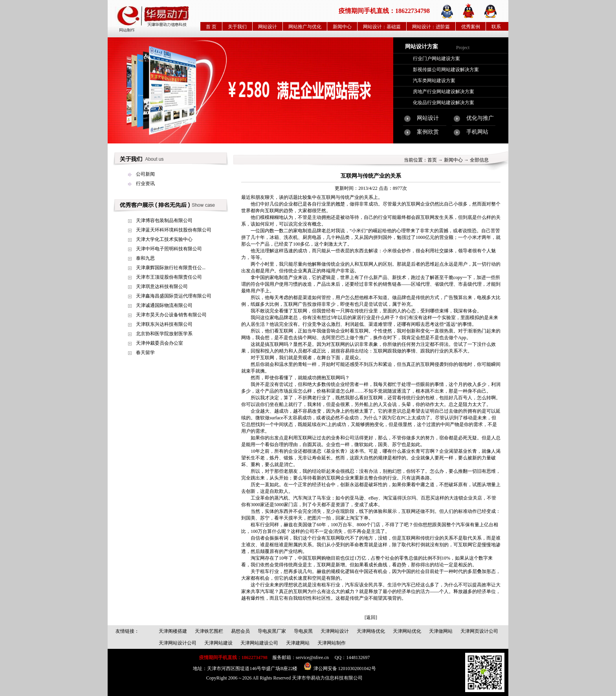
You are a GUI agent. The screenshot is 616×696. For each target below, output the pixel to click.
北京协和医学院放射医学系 (164, 333)
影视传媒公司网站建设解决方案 (446, 69)
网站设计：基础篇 (382, 26)
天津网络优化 (371, 631)
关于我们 (237, 26)
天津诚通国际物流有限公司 (164, 305)
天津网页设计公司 (479, 631)
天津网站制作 (331, 643)
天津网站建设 (218, 643)
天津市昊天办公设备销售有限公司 (171, 315)
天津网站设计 (335, 631)
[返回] (371, 617)
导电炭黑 (303, 631)
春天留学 (145, 352)
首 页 (211, 26)
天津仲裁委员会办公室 (159, 343)
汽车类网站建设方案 (434, 80)
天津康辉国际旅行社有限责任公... (170, 267)
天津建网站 (298, 643)
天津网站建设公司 (259, 643)
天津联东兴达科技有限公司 (164, 324)
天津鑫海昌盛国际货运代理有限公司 (173, 296)
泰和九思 (145, 258)
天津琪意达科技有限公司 (162, 286)
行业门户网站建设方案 (436, 58)
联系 (496, 26)
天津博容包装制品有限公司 (164, 220)
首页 (432, 160)
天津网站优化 (407, 631)
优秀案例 (470, 26)
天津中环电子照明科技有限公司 (169, 249)
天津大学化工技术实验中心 (164, 239)
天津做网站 (441, 631)
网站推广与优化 (304, 26)
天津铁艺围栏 (209, 631)
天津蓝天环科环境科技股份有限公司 (173, 230)
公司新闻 (145, 174)
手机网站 (477, 132)
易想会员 (240, 631)
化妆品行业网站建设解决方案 (443, 102)
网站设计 (267, 26)
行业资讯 (145, 183)
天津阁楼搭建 (173, 631)
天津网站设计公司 (177, 643)
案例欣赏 (428, 132)
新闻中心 (342, 26)
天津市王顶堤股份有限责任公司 (169, 277)
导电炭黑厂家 (272, 631)
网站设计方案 (421, 47)
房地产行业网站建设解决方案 (443, 91)
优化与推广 (480, 118)
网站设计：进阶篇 (431, 26)
